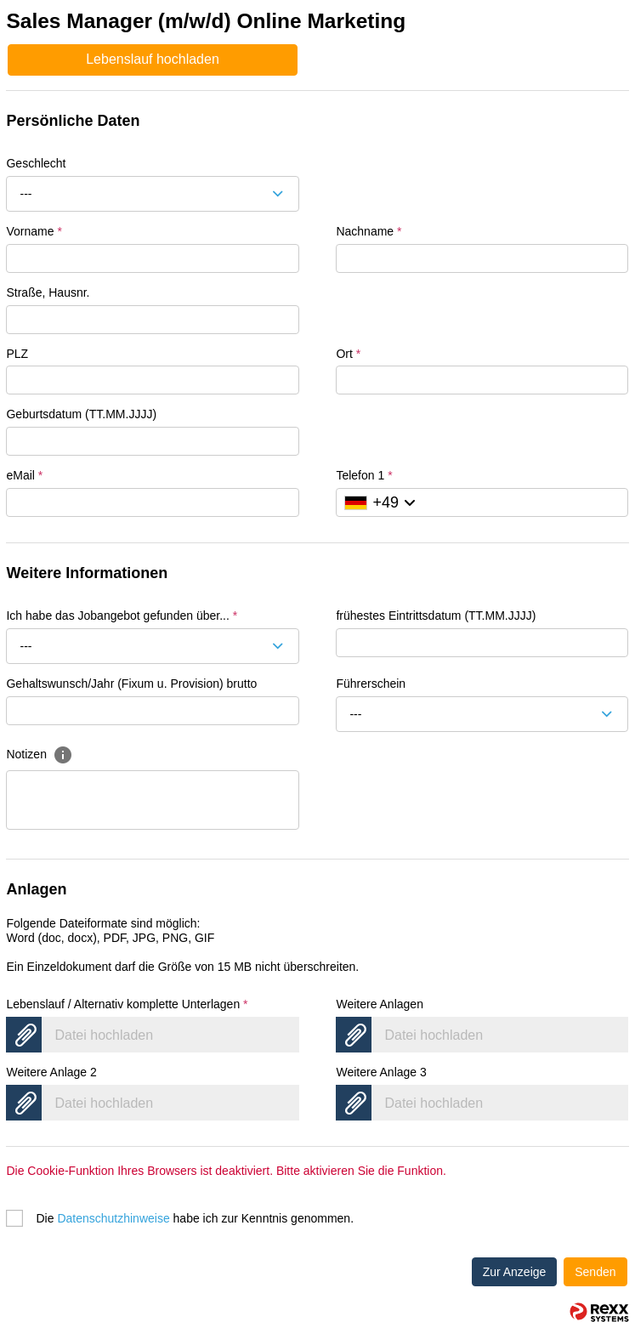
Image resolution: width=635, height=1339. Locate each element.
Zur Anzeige (515, 1272)
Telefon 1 (364, 475)
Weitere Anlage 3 (381, 1072)
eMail (24, 475)
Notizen (39, 754)
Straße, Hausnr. (47, 292)
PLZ (17, 353)
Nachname (368, 231)
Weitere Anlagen (379, 1004)
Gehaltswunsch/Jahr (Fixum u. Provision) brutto (131, 683)
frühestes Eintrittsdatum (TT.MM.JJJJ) (436, 615)
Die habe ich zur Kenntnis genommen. (195, 1218)
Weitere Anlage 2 (51, 1072)
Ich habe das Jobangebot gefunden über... (121, 615)
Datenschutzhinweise (113, 1218)
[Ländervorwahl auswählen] (380, 502)
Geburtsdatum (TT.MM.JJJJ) (81, 414)
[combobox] (152, 194)
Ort (348, 353)
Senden (595, 1272)
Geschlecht (35, 163)
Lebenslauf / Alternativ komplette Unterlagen (126, 1004)
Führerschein (370, 683)
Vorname (33, 231)
